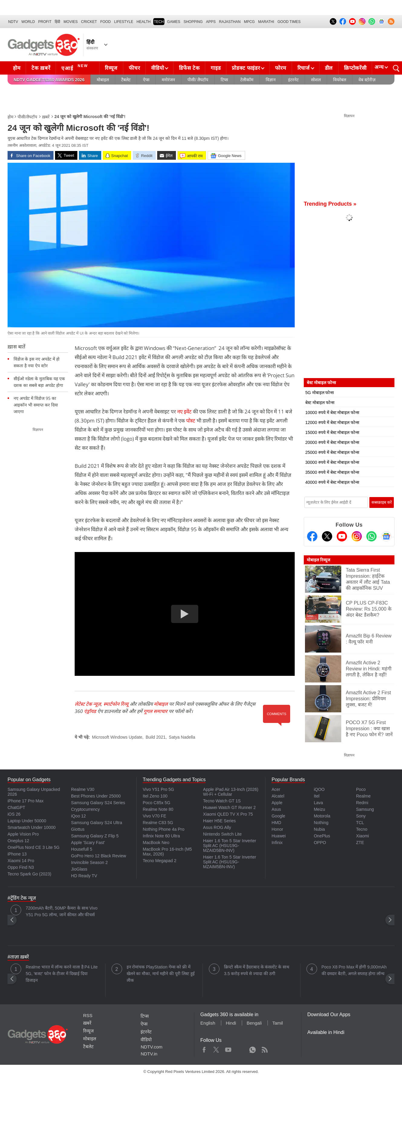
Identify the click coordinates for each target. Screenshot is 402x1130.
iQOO (319, 789)
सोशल (316, 79)
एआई (75, 67)
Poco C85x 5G (156, 802)
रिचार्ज (303, 68)
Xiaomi (362, 835)
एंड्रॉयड (90, 711)
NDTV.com (151, 1046)
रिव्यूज (111, 68)
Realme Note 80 (158, 809)
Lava (318, 802)
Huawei (278, 835)
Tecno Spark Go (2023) (29, 874)
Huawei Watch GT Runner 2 (229, 807)
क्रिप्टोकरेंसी (355, 68)
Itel (316, 796)
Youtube (228, 1048)
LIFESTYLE (123, 22)
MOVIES (70, 22)
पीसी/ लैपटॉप (197, 79)
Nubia (319, 829)
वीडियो (157, 68)
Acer (275, 789)
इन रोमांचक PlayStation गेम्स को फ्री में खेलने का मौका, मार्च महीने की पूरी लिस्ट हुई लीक (161, 974)
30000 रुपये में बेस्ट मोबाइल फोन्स (332, 462)
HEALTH (144, 22)
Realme (363, 796)
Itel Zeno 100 (155, 796)
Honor (277, 829)
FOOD (105, 22)
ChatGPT (16, 807)
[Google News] (386, 536)
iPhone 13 (17, 854)
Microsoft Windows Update (117, 737)
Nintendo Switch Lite (222, 834)
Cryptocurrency (85, 809)
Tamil (277, 1023)
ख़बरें (46, 116)
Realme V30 (82, 789)
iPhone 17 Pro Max (26, 800)
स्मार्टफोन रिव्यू (115, 704)
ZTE (360, 842)
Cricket (89, 22)
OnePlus (322, 835)
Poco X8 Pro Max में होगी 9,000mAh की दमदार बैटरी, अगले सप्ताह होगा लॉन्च (354, 970)
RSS (87, 1015)
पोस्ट (191, 420)
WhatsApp (252, 1048)
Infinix (277, 842)
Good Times (288, 22)
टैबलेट (126, 79)
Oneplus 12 (18, 840)
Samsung (365, 809)
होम (16, 68)
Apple (276, 802)
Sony (361, 816)
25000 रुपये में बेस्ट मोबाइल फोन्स (332, 452)
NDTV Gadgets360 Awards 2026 (49, 79)
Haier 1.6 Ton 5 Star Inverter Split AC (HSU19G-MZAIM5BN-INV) (229, 862)
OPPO (320, 842)
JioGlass (79, 869)
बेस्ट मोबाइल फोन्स (319, 402)
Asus (276, 809)
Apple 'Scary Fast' (88, 842)
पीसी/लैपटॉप (27, 116)
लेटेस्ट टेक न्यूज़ (88, 704)
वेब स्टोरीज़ (366, 79)
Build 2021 (156, 737)
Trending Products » (330, 204)
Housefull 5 (81, 849)
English (207, 1023)
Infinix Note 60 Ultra (161, 835)
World (28, 22)
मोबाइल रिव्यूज (318, 559)
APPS (211, 22)
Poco (361, 789)
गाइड (216, 68)
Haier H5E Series (219, 820)
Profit (44, 22)
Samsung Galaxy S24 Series (98, 802)
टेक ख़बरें (40, 68)
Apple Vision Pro (23, 834)
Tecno (361, 829)
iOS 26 (14, 814)
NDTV (13, 22)
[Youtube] (342, 536)
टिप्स (224, 79)
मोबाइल (103, 79)
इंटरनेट (293, 79)
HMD (276, 822)
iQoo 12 (78, 816)
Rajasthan (230, 22)
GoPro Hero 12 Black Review (98, 855)
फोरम (280, 68)
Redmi (362, 802)
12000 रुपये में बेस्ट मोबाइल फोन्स (332, 422)
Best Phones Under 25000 (96, 796)
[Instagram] (357, 536)
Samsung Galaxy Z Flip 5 (94, 835)
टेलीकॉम (246, 79)
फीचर (134, 68)
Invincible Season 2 (89, 862)
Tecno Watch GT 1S (222, 800)
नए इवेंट (184, 411)
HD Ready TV (84, 875)
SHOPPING (193, 22)
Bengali (254, 1023)
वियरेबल (339, 79)
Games (173, 22)
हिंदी (57, 22)
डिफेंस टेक (189, 68)
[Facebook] (312, 536)
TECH (159, 22)
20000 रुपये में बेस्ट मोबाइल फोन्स (332, 442)
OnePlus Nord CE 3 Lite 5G (34, 847)
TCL (360, 822)
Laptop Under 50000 (27, 820)
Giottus (77, 829)
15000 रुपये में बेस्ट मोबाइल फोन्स (332, 432)
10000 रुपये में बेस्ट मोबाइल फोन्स (332, 412)
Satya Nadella (182, 737)
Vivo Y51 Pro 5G (158, 789)
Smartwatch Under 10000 (32, 827)
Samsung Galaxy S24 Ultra (96, 822)
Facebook (204, 1048)
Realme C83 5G (158, 822)
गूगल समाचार (155, 711)
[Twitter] (327, 536)
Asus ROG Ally (217, 827)
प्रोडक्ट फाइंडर (246, 68)
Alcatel (277, 796)
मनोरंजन (168, 79)
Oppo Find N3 (21, 867)
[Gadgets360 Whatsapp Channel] (371, 536)
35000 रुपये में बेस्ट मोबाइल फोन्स (332, 472)
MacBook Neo (156, 842)
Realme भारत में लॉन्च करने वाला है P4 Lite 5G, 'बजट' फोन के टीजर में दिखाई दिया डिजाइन (62, 974)
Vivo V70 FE (154, 816)
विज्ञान (271, 79)
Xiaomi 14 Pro (21, 860)
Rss (264, 1048)
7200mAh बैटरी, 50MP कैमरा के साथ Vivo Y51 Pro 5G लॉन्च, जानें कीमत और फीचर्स (61, 911)
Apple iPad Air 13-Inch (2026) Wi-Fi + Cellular (230, 792)
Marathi (266, 22)
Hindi (231, 1023)
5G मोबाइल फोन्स (319, 392)
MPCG (249, 22)
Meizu (319, 809)
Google (278, 816)
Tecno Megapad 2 (159, 860)
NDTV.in (149, 1053)
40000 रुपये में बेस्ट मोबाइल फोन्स (332, 482)
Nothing (321, 822)
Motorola (322, 816)
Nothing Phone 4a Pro (163, 829)
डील (329, 68)
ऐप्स (146, 79)
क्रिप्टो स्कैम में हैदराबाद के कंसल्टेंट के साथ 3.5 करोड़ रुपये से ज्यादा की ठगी (256, 970)
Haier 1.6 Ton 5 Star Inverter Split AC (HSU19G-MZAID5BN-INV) (229, 845)
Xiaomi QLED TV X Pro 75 (228, 814)
